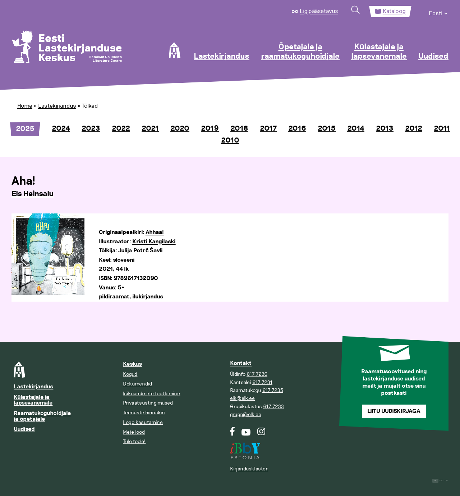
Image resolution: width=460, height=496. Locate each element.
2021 (150, 128)
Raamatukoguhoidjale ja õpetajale (42, 416)
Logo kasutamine (143, 422)
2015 (327, 128)
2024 (61, 128)
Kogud (130, 374)
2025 (25, 129)
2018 (239, 128)
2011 (442, 128)
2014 (355, 128)
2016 (297, 128)
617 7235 (272, 390)
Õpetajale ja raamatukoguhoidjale (300, 51)
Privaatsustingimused (148, 403)
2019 (210, 128)
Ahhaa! (155, 232)
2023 (91, 128)
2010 (230, 140)
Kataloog (394, 11)
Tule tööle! (134, 441)
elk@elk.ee (242, 398)
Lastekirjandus (221, 56)
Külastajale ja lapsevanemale (379, 51)
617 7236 (257, 374)
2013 (385, 128)
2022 (121, 128)
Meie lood (134, 432)
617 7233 (273, 406)
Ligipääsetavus (319, 11)
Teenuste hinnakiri (144, 413)
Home (24, 105)
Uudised (433, 56)
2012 (413, 128)
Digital (440, 481)
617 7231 (262, 382)
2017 (268, 128)
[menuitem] (438, 11)
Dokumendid (137, 384)
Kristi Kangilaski (154, 241)
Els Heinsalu (33, 194)
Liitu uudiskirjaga (393, 411)
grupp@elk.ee (245, 414)
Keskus (132, 364)
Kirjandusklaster (249, 469)
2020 (179, 128)
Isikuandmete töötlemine (151, 394)
